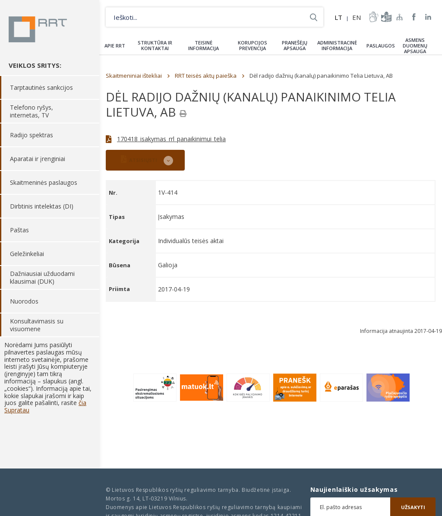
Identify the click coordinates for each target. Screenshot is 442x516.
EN (356, 17)
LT (338, 17)
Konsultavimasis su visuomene (36, 325)
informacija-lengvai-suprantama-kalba (385, 17)
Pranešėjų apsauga (294, 45)
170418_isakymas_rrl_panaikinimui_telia (171, 139)
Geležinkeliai (27, 254)
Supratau (16, 410)
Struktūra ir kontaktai (155, 45)
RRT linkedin (428, 17)
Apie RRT (114, 45)
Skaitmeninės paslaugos (43, 182)
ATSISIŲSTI (139, 159)
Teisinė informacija (203, 45)
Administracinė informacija (337, 45)
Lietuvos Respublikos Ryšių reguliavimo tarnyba (38, 29)
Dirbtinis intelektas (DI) (41, 206)
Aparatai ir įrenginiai (37, 159)
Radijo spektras (31, 135)
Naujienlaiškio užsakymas (354, 490)
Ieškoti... (313, 17)
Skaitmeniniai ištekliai (134, 75)
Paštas (19, 230)
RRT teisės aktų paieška (206, 75)
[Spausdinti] (183, 113)
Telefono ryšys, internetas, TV (31, 111)
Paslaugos (380, 45)
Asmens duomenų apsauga (415, 45)
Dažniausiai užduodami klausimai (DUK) (42, 277)
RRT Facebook (414, 17)
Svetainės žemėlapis (399, 17)
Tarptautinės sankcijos (41, 87)
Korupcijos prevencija (252, 45)
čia (82, 403)
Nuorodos (24, 301)
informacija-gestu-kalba (373, 17)
